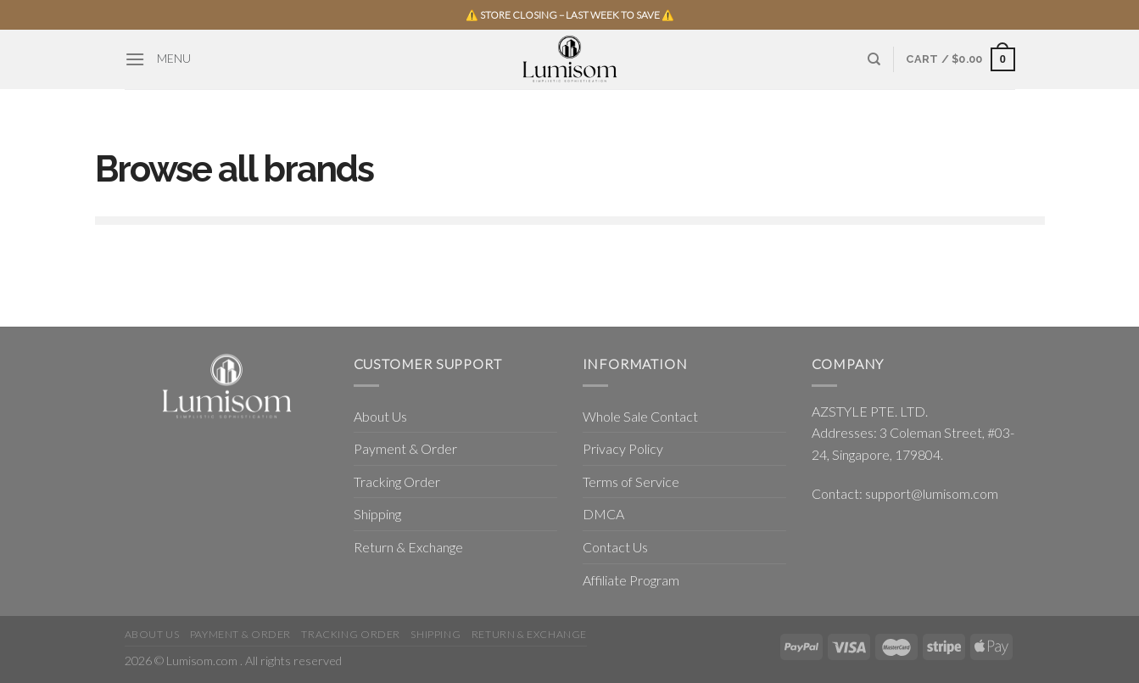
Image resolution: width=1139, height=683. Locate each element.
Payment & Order (405, 448)
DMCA (603, 514)
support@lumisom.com (931, 493)
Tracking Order (397, 481)
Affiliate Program (631, 580)
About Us (380, 416)
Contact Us (615, 547)
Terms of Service (631, 481)
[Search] (874, 59)
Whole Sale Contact (640, 416)
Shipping (377, 514)
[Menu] (135, 59)
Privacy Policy (623, 448)
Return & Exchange (408, 547)
